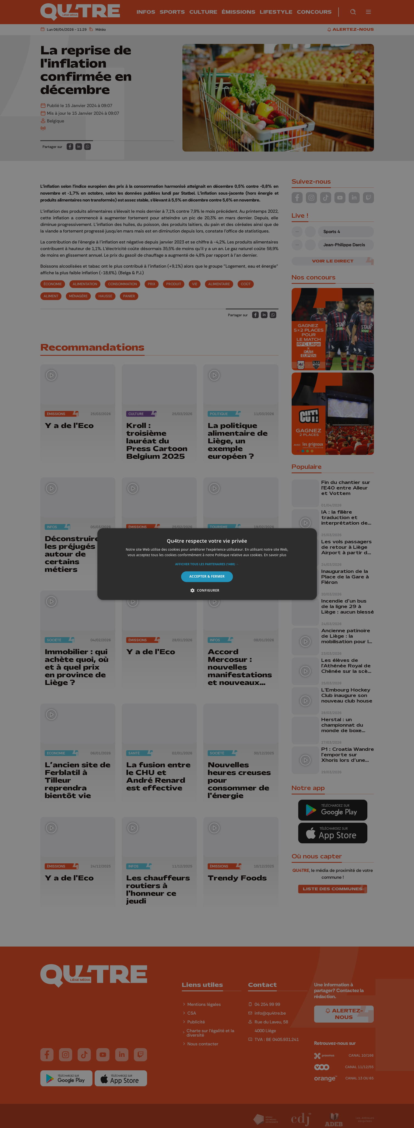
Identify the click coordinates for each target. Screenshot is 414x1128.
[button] (207, 564)
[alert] (207, 564)
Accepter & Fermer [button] (207, 576)
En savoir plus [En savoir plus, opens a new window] (275, 555)
